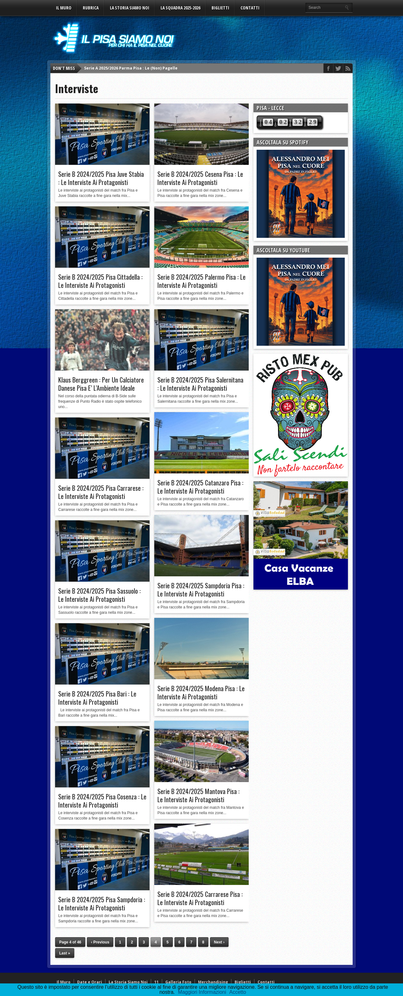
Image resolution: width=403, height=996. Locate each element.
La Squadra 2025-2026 (180, 8)
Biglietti (220, 8)
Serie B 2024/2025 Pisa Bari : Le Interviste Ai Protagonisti (97, 698)
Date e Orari (89, 982)
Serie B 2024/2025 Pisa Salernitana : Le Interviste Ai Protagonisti (200, 384)
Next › (219, 942)
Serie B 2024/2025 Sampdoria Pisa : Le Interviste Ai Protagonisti (200, 589)
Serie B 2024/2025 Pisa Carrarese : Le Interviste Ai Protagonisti (101, 492)
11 (156, 982)
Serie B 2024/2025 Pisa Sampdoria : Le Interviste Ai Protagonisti (101, 903)
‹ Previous (100, 942)
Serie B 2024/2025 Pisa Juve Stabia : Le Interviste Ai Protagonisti (101, 178)
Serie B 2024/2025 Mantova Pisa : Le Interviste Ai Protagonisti (198, 795)
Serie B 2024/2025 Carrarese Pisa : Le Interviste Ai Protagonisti (200, 898)
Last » (64, 953)
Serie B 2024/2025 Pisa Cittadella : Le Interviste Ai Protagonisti (100, 281)
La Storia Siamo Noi (129, 8)
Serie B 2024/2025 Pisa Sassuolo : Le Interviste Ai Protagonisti (99, 595)
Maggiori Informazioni (202, 992)
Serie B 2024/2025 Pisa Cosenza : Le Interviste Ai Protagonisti (102, 800)
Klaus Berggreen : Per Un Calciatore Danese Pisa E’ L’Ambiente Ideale (101, 384)
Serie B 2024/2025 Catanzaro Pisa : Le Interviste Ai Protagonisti (200, 486)
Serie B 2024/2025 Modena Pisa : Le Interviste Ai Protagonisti (201, 692)
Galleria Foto (178, 982)
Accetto (237, 992)
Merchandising (213, 982)
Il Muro (63, 8)
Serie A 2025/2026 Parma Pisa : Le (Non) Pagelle (131, 68)
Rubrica (91, 8)
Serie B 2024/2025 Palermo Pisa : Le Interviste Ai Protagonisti (201, 281)
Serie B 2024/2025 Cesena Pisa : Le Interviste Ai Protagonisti (200, 178)
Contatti (250, 8)
